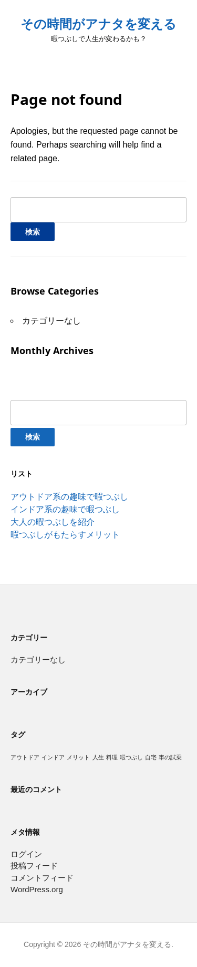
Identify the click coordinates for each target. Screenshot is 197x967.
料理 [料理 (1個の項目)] (112, 757)
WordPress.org (37, 889)
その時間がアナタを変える (98, 24)
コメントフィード (42, 877)
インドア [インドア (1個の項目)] (53, 757)
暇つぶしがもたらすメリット (65, 534)
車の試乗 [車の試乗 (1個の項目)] (170, 757)
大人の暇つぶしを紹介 (53, 521)
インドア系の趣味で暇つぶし (65, 509)
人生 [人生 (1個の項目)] (98, 757)
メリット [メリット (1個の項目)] (78, 757)
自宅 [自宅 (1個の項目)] (151, 757)
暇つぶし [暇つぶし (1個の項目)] (131, 757)
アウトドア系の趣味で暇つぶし (69, 496)
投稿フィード (34, 865)
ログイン (26, 853)
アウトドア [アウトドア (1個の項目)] (25, 757)
